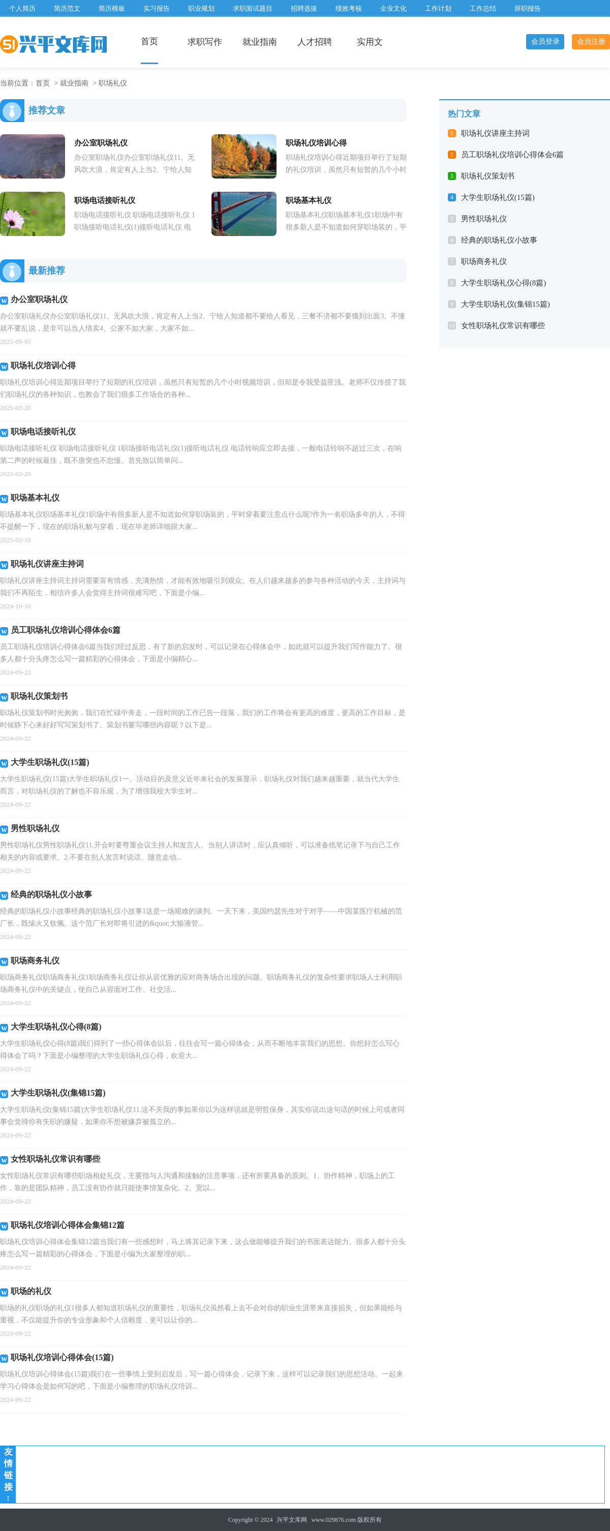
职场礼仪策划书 (487, 176)
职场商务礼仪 (484, 261)
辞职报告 (527, 8)
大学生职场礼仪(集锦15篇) (505, 304)
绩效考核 (349, 8)
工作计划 (438, 8)
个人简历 (22, 8)
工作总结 (483, 8)
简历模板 (112, 8)
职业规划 (201, 8)
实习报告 (156, 8)
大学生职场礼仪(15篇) (498, 197)
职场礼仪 (113, 83)
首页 (149, 41)
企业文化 (393, 8)
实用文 (370, 42)
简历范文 (67, 8)
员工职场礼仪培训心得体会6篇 (512, 155)
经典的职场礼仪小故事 (499, 240)
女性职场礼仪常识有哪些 (503, 325)
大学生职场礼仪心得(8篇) (503, 283)
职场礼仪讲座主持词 (495, 133)
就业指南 (259, 42)
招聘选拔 (304, 8)
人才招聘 (314, 42)
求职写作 (205, 42)
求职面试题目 (252, 8)
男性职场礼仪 (484, 219)
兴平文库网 (292, 1519)
